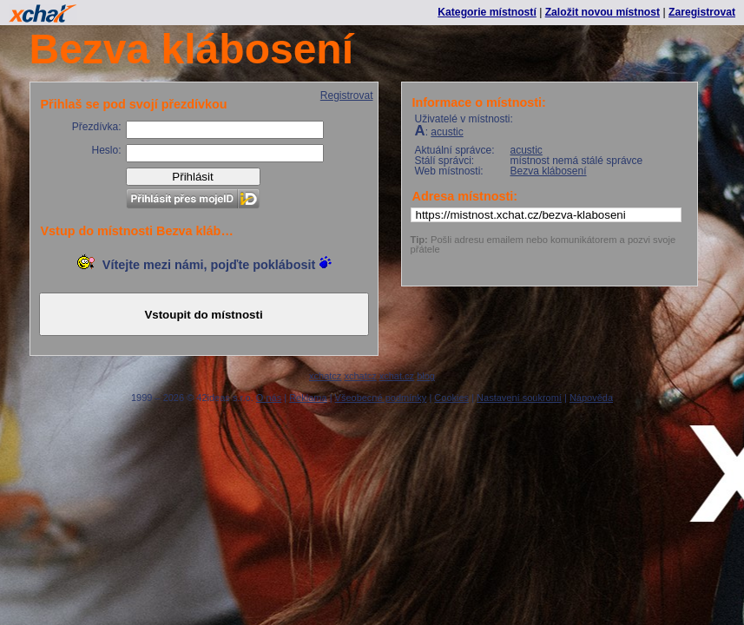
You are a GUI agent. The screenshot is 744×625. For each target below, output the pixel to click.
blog (426, 376)
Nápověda (591, 397)
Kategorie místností (487, 12)
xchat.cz (396, 376)
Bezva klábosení (548, 171)
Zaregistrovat (701, 12)
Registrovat (346, 95)
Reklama (307, 397)
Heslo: (106, 150)
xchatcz (325, 376)
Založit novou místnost (602, 12)
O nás (268, 397)
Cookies (451, 397)
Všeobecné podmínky (381, 397)
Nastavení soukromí (519, 397)
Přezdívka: (97, 127)
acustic (447, 132)
